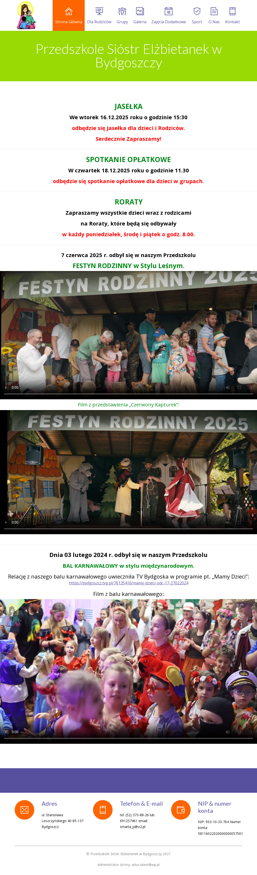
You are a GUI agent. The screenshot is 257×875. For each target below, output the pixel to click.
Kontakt (232, 15)
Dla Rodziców (99, 15)
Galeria (139, 15)
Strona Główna (68, 15)
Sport (197, 15)
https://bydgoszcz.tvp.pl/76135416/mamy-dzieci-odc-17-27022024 (128, 583)
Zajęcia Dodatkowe (168, 15)
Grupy (122, 15)
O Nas (214, 15)
